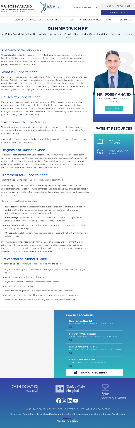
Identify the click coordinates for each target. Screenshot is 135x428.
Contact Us (125, 20)
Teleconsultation (118, 12)
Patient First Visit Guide (115, 141)
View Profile (114, 109)
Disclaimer (39, 409)
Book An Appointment (94, 373)
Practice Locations (79, 315)
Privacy (51, 409)
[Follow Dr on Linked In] (70, 400)
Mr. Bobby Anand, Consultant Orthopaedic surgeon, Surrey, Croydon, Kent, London (45, 34)
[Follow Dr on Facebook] (58, 400)
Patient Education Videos (118, 152)
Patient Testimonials (89, 20)
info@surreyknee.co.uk (85, 7)
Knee (106, 34)
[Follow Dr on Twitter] (64, 400)
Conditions (116, 34)
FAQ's (108, 20)
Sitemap (62, 409)
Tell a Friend (88, 409)
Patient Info (53, 20)
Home (6, 19)
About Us (18, 20)
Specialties (35, 20)
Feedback (74, 409)
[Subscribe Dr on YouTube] (75, 400)
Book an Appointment (119, 6)
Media (71, 20)
